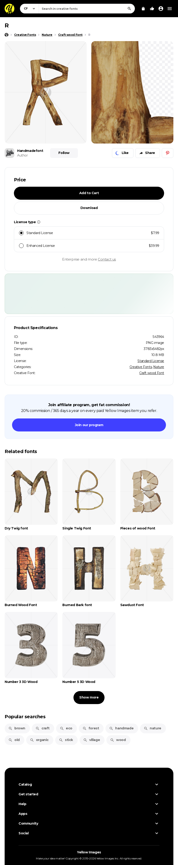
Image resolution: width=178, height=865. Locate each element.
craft (42, 728)
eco (66, 728)
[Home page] (6, 35)
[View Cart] (143, 8)
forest (91, 728)
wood (118, 740)
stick (66, 740)
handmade (121, 728)
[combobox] (87, 8)
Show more (89, 697)
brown (16, 728)
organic (39, 740)
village (91, 740)
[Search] (129, 8)
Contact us (107, 259)
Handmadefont (30, 151)
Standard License (150, 361)
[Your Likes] (152, 8)
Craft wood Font (151, 373)
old (14, 740)
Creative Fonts (141, 367)
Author (22, 155)
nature (152, 728)
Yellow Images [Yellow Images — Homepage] (89, 852)
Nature (158, 367)
